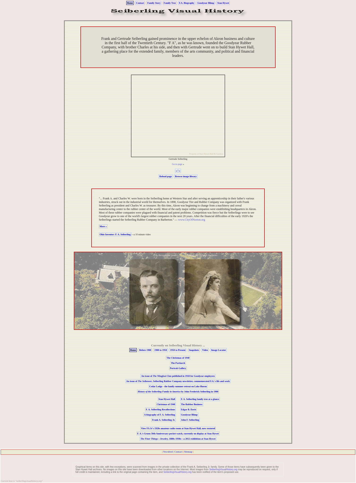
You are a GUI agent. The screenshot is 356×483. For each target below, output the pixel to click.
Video (205, 350)
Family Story (153, 3)
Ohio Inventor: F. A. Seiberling (115, 234)
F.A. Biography (186, 3)
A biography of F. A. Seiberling (159, 414)
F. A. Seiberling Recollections (160, 409)
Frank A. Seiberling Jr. (163, 420)
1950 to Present (177, 350)
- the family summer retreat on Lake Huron (178, 386)
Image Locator (218, 350)
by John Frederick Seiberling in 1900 (178, 391)
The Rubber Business (191, 404)
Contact (140, 3)
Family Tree (170, 3)
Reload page (165, 176)
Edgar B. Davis (188, 409)
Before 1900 (145, 350)
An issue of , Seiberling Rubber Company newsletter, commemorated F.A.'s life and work (178, 381)
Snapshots (194, 350)
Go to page (177, 164)
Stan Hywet (223, 3)
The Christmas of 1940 (178, 358)
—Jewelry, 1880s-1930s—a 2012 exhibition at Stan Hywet (177, 438)
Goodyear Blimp (205, 3)
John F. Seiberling (190, 420)
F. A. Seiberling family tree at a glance (200, 399)
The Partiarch (178, 363)
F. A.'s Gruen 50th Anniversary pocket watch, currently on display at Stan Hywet (178, 433)
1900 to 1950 (160, 350)
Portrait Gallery (178, 368)
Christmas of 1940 (166, 404)
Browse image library (186, 176)
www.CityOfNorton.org (191, 219)
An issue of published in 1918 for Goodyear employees (178, 376)
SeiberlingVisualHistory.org (223, 469)
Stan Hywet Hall (167, 399)
